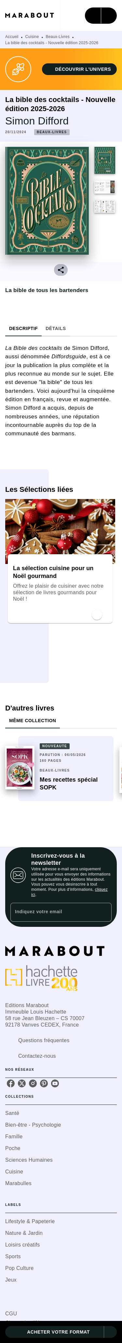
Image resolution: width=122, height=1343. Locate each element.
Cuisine (32, 36)
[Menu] (101, 15)
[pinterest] (43, 1083)
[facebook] (10, 1083)
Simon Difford (37, 121)
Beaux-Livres (58, 36)
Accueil (12, 36)
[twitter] (21, 1083)
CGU (11, 1313)
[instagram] (32, 1083)
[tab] (23, 328)
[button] (79, 69)
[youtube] (55, 1083)
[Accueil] (32, 15)
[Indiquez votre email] (52, 912)
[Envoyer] (104, 912)
